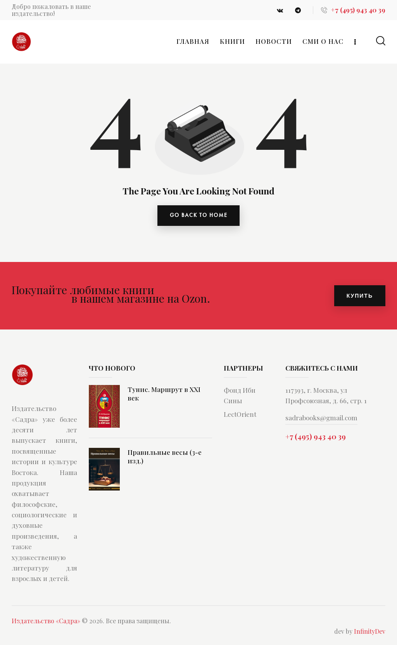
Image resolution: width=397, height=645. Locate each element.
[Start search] (380, 41)
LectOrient (240, 415)
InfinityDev (369, 632)
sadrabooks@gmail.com (321, 418)
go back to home (199, 215)
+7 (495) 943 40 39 (315, 437)
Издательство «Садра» (46, 621)
